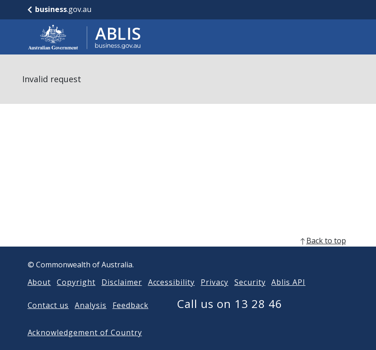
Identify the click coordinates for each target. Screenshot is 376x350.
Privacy (214, 282)
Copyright (76, 282)
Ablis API (288, 282)
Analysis (91, 305)
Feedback (131, 305)
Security (250, 282)
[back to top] (188, 241)
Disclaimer (121, 282)
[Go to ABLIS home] (84, 37)
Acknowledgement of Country (85, 332)
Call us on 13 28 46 (229, 303)
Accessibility (171, 282)
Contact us (48, 305)
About (39, 282)
